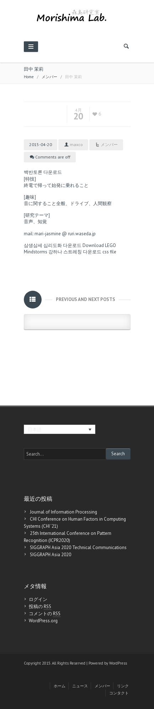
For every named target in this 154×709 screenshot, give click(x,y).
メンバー (49, 76)
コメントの (44, 614)
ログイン (38, 599)
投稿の (40, 606)
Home (29, 76)
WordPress (118, 663)
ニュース (80, 685)
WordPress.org (43, 621)
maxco (76, 144)
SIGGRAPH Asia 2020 (50, 555)
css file (109, 252)
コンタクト (119, 693)
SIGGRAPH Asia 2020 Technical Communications (78, 547)
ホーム (59, 685)
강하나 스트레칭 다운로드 (74, 252)
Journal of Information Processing (63, 512)
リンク (123, 685)
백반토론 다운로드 (43, 172)
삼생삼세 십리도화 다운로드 (52, 245)
